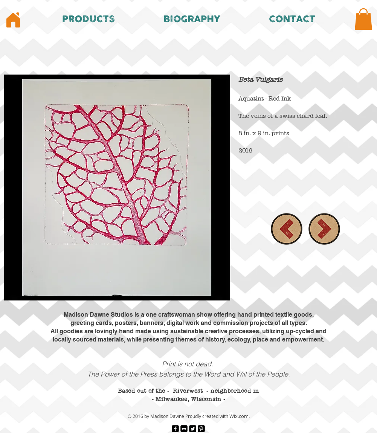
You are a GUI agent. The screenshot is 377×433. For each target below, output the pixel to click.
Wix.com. (239, 416)
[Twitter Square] (192, 428)
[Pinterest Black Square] (201, 428)
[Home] (13, 20)
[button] (88, 19)
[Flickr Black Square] (184, 428)
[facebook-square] (175, 428)
